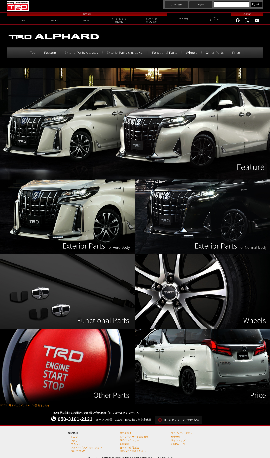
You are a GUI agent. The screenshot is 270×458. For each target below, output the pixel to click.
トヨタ (74, 436)
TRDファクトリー (129, 440)
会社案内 (124, 444)
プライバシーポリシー (183, 433)
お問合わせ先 (178, 444)
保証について (78, 451)
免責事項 (176, 436)
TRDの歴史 (126, 433)
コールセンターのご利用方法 (181, 419)
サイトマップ (178, 440)
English (201, 4)
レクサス (75, 440)
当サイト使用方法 (129, 447)
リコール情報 (176, 4)
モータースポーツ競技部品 (134, 436)
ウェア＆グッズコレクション (86, 447)
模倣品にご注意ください (133, 451)
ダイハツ (75, 444)
